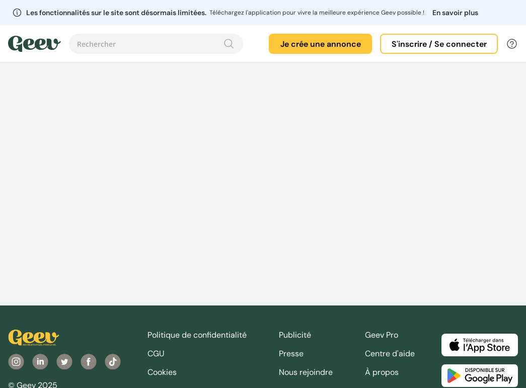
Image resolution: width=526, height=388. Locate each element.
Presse (291, 353)
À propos (382, 372)
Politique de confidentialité (197, 335)
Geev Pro (381, 335)
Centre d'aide (390, 353)
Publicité (295, 335)
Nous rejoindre (306, 372)
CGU (156, 353)
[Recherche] (229, 44)
